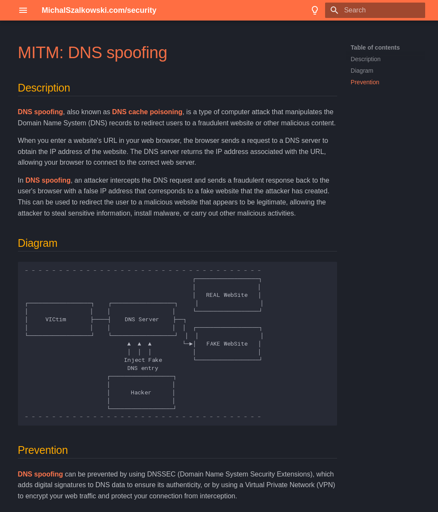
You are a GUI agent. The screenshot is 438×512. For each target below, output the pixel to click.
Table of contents (375, 47)
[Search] (375, 10)
